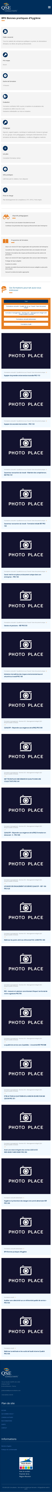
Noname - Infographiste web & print (37, 1488)
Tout (26, 301)
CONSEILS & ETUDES (7, 1417)
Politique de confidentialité (9, 1449)
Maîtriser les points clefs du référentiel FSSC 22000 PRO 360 (24, 940)
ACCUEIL (3, 1410)
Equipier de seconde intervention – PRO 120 (19, 424)
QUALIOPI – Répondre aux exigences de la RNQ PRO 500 (23, 728)
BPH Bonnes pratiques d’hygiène (15, 1252)
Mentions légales (6, 1446)
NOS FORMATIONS (6, 1421)
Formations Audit (26, 324)
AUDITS (3, 1424)
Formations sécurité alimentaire (26, 319)
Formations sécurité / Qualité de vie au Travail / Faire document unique (26, 307)
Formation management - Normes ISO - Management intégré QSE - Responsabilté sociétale (26, 313)
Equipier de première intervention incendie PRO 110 (22, 375)
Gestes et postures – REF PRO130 (15, 626)
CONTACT (4, 1428)
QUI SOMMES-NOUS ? (7, 1414)
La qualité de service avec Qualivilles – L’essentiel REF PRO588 (25, 1045)
